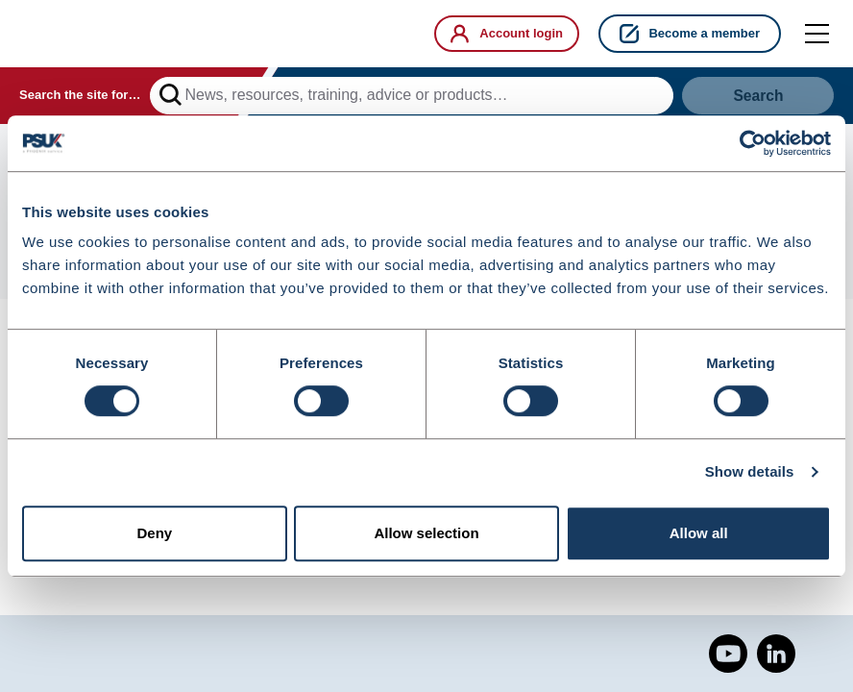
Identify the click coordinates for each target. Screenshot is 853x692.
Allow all (699, 534)
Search (758, 96)
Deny (154, 534)
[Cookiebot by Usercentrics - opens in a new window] (747, 143)
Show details (749, 472)
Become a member (690, 33)
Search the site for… (79, 96)
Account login (503, 33)
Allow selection (426, 534)
